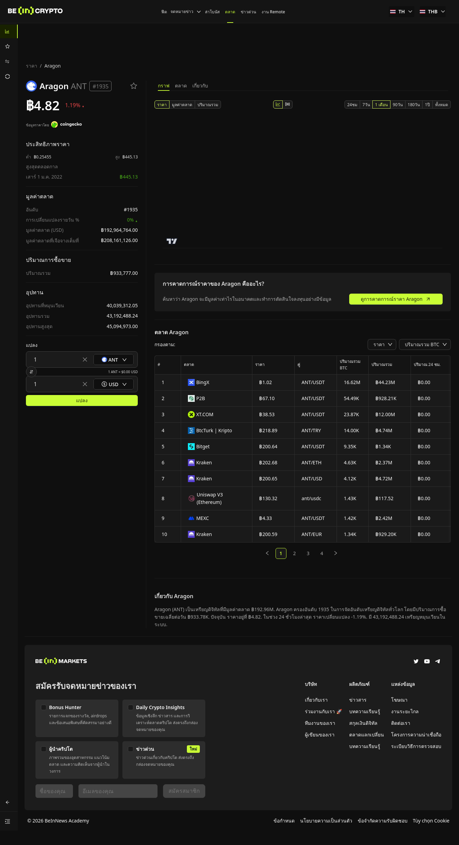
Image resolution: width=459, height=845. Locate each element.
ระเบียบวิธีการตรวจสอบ (416, 746)
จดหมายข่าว (186, 11)
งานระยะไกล (405, 711)
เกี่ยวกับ (200, 85)
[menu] (9, 54)
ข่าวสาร (358, 699)
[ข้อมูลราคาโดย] (66, 125)
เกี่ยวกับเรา (316, 699)
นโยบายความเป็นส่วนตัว (326, 820)
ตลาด (181, 85)
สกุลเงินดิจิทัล (363, 723)
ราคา (31, 65)
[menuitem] (9, 31)
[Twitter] (416, 662)
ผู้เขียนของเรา (320, 734)
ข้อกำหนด (284, 820)
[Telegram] (437, 662)
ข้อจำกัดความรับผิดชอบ (383, 820)
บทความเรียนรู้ (364, 711)
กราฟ (163, 85)
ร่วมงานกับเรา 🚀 (323, 711)
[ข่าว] (35, 11)
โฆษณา (399, 699)
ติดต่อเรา (400, 723)
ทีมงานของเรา (320, 723)
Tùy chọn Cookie (431, 820)
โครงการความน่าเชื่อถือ (416, 734)
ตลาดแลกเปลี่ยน (366, 734)
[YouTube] (427, 662)
